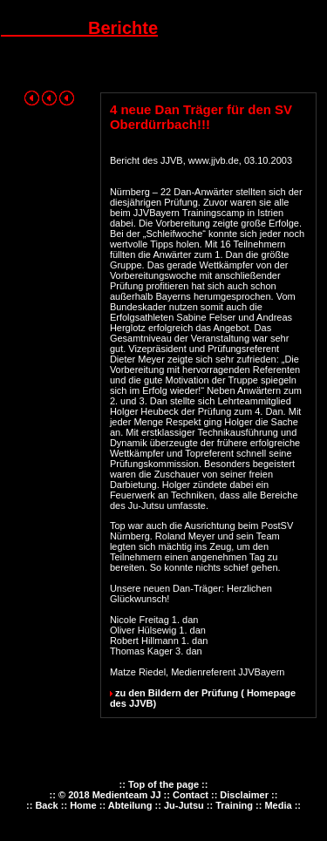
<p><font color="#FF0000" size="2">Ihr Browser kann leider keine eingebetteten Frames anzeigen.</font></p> (163, 807)
